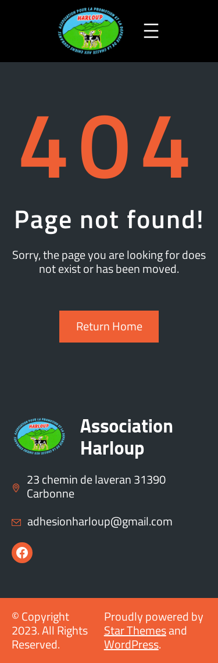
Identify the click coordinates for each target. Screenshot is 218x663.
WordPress (131, 644)
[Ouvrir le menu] (151, 31)
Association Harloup (126, 437)
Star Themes (135, 630)
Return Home (109, 326)
